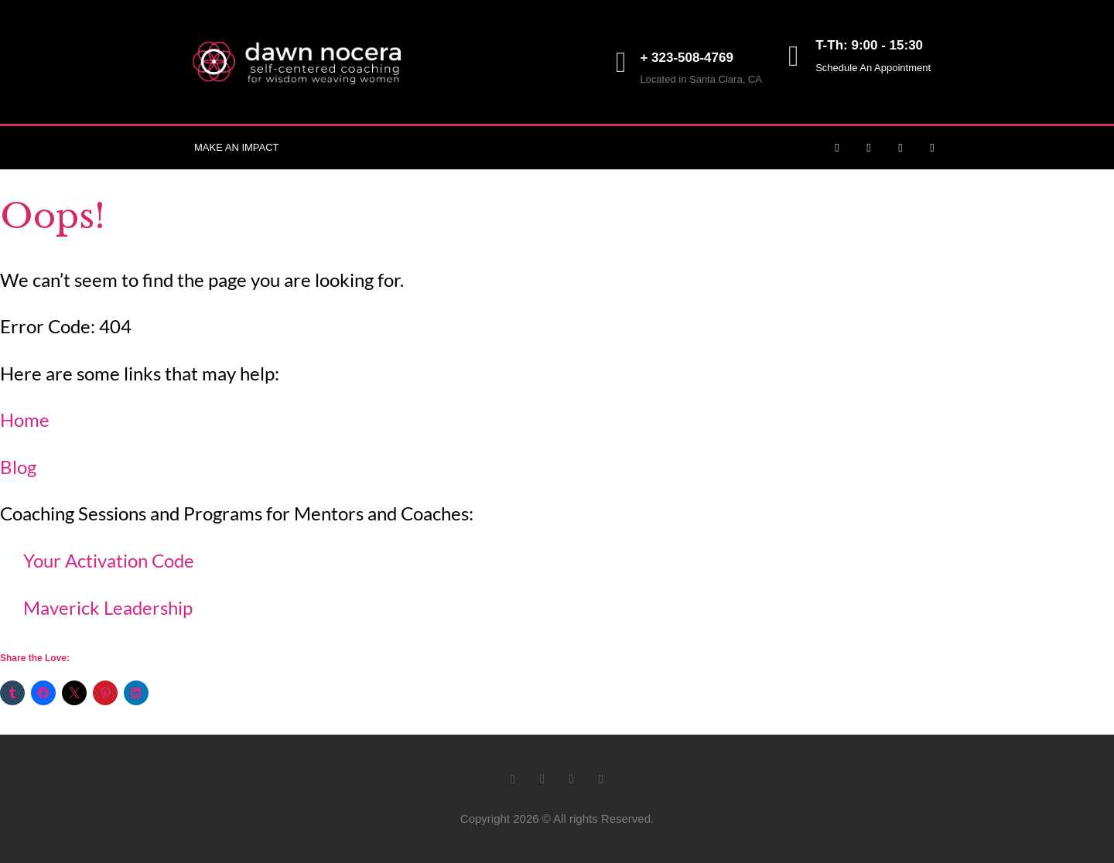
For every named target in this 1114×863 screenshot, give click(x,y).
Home (25, 419)
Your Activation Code (108, 560)
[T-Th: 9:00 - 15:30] (793, 56)
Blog (18, 466)
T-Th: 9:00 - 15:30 (869, 45)
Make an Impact (236, 147)
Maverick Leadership (108, 607)
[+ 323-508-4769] (621, 62)
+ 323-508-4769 (686, 57)
